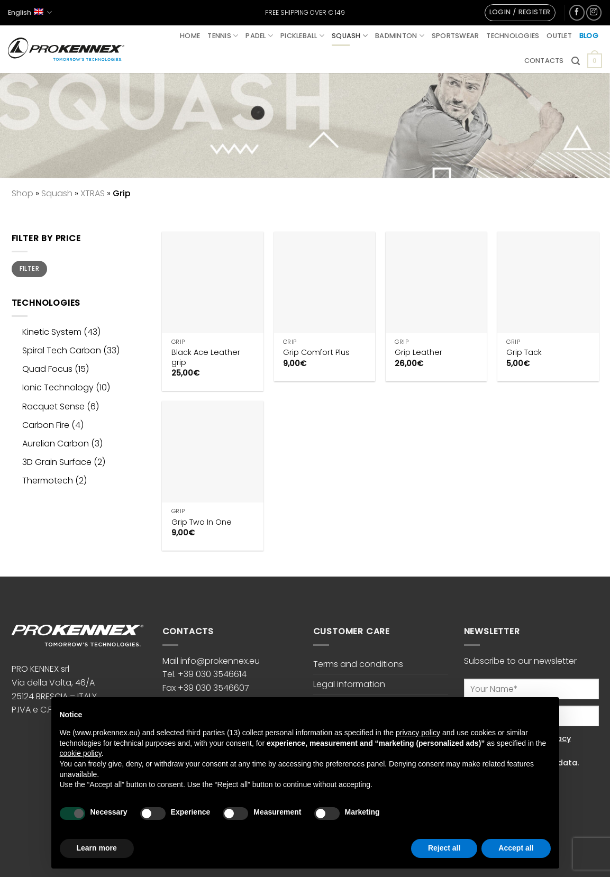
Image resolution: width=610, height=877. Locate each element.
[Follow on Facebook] (577, 12)
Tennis (222, 36)
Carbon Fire (45, 425)
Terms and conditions (358, 664)
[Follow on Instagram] (594, 12)
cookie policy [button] (81, 753)
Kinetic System (51, 332)
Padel (259, 36)
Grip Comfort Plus (316, 353)
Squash (350, 36)
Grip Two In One (201, 522)
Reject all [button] (444, 848)
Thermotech (47, 480)
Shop (22, 193)
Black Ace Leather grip (205, 357)
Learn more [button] (97, 848)
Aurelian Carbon (55, 443)
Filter (29, 268)
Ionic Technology (58, 387)
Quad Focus (47, 369)
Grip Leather (418, 353)
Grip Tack (524, 353)
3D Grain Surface (57, 462)
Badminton (399, 36)
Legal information (349, 684)
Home (190, 35)
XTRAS (92, 193)
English (30, 12)
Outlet (559, 35)
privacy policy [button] (418, 732)
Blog (588, 35)
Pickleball (302, 36)
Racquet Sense (53, 406)
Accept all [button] (515, 848)
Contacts (544, 60)
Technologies (512, 35)
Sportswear (455, 35)
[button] (520, 12)
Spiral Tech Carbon (61, 350)
